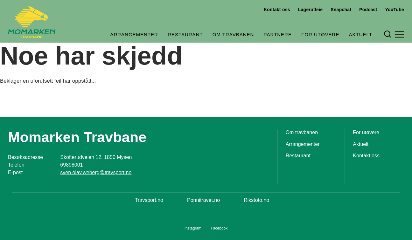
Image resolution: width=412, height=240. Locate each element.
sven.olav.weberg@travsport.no (95, 172)
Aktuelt (360, 34)
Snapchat (341, 9)
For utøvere (320, 34)
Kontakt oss (277, 9)
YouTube (394, 9)
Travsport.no (149, 200)
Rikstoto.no (256, 200)
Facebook (219, 228)
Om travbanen (233, 34)
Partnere (278, 34)
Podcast (368, 9)
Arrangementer (134, 34)
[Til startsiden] (31, 22)
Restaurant (185, 34)
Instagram (193, 228)
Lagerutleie (310, 9)
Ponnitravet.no (203, 200)
